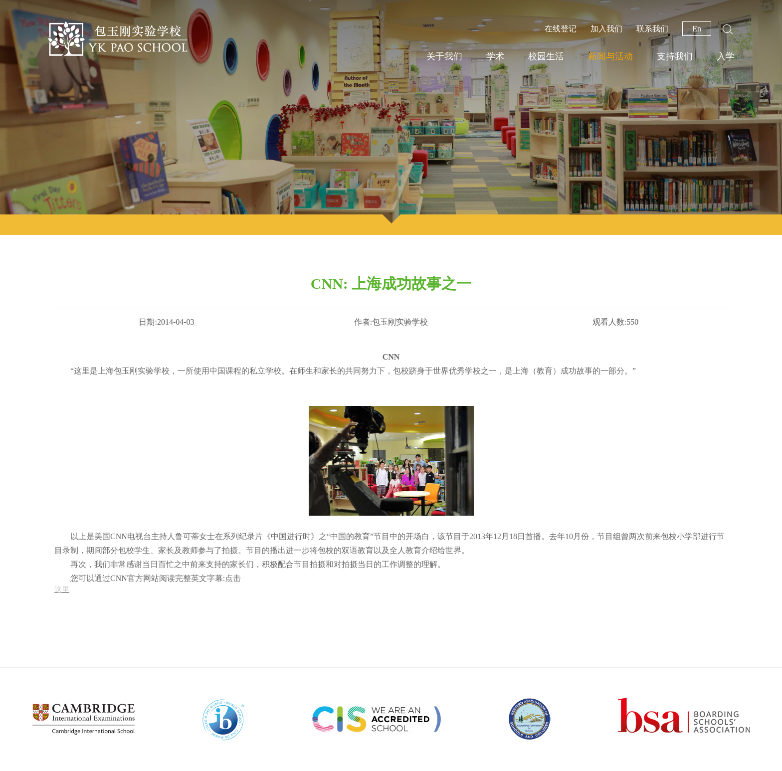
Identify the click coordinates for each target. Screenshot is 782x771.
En (696, 28)
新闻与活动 (610, 56)
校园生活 (546, 56)
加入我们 (606, 28)
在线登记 (561, 28)
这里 (62, 589)
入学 (726, 56)
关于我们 (444, 56)
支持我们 (675, 56)
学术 (495, 56)
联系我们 (652, 28)
